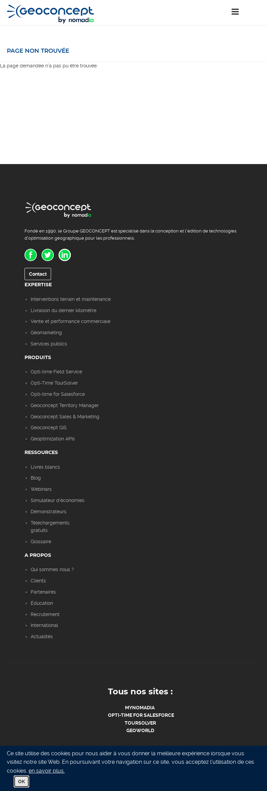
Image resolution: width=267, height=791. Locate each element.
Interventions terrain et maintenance (71, 299)
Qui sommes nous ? (52, 569)
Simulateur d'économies (57, 500)
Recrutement (45, 614)
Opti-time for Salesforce (58, 394)
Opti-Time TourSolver (54, 383)
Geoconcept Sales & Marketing (65, 416)
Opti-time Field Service (56, 371)
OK (21, 781)
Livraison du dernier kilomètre (63, 310)
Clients (38, 580)
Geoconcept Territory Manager (65, 405)
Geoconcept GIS (49, 427)
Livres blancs (45, 467)
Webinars (41, 489)
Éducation (42, 603)
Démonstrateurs (48, 511)
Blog (36, 478)
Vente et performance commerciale (70, 321)
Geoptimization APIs (53, 438)
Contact (38, 274)
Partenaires (43, 592)
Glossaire (41, 541)
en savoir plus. (47, 771)
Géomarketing (46, 332)
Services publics (49, 343)
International (44, 625)
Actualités (42, 636)
